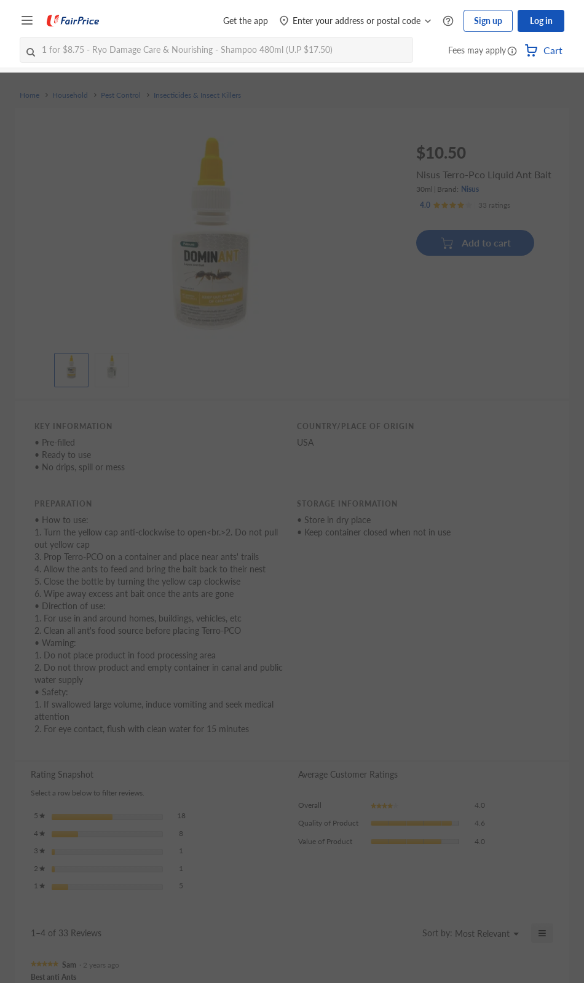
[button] (512, 51)
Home (29, 95)
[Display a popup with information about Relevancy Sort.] (405, 933)
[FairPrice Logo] (73, 21)
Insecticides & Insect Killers (197, 95)
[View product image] (71, 367)
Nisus (470, 189)
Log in (541, 20)
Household (70, 95)
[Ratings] (465, 205)
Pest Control (121, 95)
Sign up (488, 20)
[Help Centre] (448, 21)
